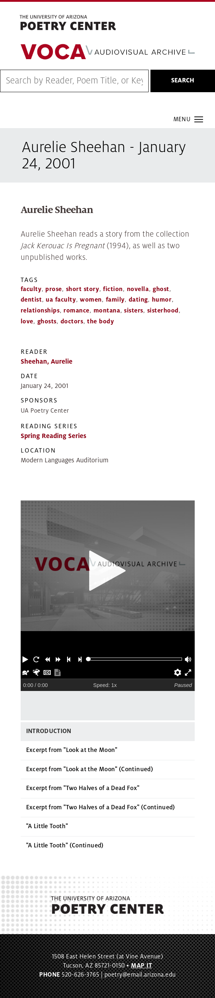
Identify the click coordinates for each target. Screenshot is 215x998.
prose (53, 289)
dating (138, 299)
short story (82, 289)
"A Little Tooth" (47, 826)
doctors (72, 321)
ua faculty (61, 299)
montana (107, 310)
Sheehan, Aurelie (47, 361)
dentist (31, 299)
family (115, 299)
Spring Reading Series (53, 436)
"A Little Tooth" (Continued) (65, 845)
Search (182, 80)
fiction (113, 289)
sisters (133, 310)
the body (100, 321)
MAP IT (141, 965)
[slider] (88, 659)
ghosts (47, 321)
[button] (26, 659)
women (91, 299)
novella (138, 289)
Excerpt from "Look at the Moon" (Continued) (89, 769)
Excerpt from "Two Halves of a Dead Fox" (83, 788)
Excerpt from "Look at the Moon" (71, 750)
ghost (161, 289)
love (27, 321)
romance (76, 310)
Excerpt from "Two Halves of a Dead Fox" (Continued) (100, 807)
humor (162, 299)
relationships (40, 310)
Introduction (48, 731)
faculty (31, 289)
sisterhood (163, 310)
